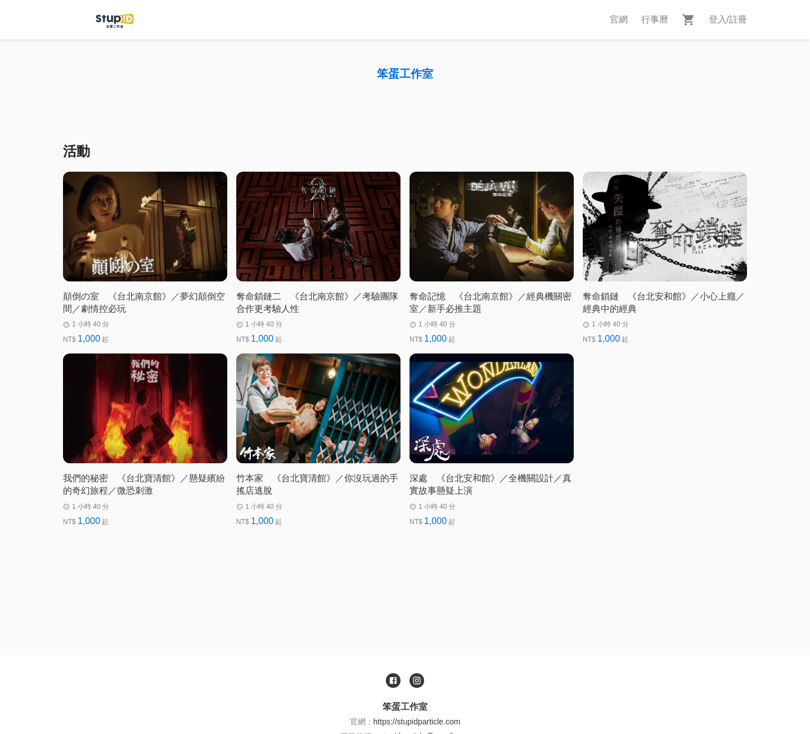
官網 (619, 19)
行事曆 (654, 19)
